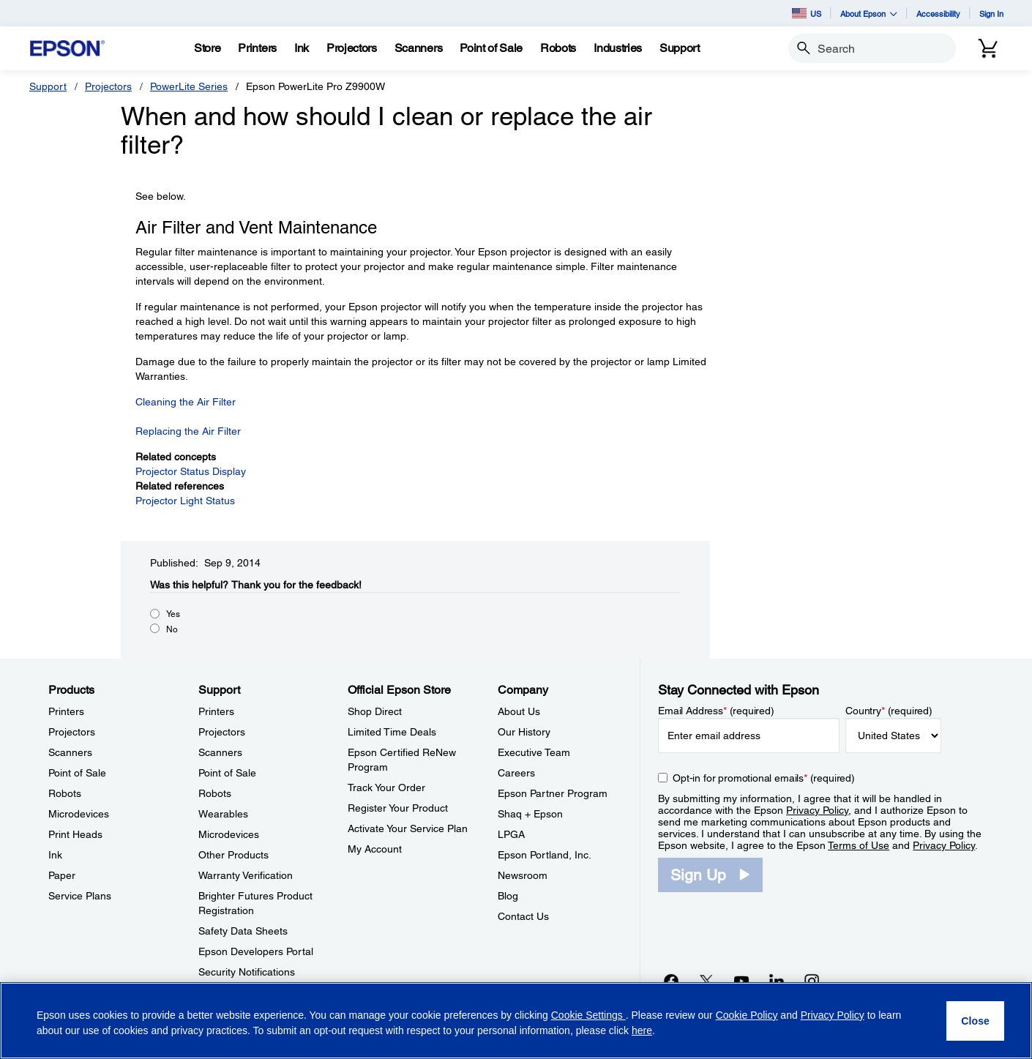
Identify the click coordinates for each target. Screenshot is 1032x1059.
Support (48, 86)
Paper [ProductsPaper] (61, 875)
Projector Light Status (185, 500)
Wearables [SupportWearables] (223, 814)
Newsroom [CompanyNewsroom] (522, 875)
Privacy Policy (817, 810)
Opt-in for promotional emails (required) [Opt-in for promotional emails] (764, 778)
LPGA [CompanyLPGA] (511, 834)
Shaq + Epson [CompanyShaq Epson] (530, 814)
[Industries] (618, 48)
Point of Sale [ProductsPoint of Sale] (77, 773)
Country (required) (888, 710)
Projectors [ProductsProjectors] (71, 732)
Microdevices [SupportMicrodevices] (228, 834)
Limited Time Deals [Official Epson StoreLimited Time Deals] (392, 732)
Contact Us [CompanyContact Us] (523, 916)
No (172, 629)
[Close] (975, 1021)
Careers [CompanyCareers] (516, 773)
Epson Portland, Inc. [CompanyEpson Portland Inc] (544, 855)
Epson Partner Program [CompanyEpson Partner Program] (552, 793)
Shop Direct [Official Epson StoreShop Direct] (375, 711)
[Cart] (988, 48)
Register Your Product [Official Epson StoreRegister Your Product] (398, 808)
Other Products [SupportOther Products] (233, 855)
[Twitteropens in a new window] (706, 981)
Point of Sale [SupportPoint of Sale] (227, 773)
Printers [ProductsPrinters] (66, 711)
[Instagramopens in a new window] (812, 981)
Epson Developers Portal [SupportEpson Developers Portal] (255, 951)
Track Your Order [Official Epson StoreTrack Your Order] (386, 787)
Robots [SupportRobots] (214, 793)
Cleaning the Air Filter (185, 402)
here (642, 1030)
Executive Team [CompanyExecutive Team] (534, 752)
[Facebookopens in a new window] (671, 981)
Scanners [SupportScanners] (220, 752)
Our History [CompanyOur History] (524, 732)
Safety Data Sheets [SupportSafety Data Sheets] (243, 931)
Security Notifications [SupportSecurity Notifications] (246, 972)
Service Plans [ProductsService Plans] (79, 896)
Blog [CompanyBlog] (508, 896)
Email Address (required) (716, 710)
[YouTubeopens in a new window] (741, 981)
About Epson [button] (868, 13)
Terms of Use (858, 845)
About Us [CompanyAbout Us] (519, 711)
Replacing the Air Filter (188, 431)
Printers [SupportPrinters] (216, 711)
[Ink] (301, 48)
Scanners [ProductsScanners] (70, 752)
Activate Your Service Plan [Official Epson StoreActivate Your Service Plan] (408, 828)
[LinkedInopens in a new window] (776, 981)
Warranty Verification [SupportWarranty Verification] (245, 875)
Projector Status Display (190, 471)
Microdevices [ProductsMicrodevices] (78, 814)
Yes (173, 614)
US (806, 13)
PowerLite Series (189, 86)
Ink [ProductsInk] (55, 855)
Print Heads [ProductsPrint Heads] (75, 834)
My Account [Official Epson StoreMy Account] (375, 849)
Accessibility (938, 13)
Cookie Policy (747, 1015)
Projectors (108, 86)
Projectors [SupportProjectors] (221, 732)
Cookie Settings (588, 1015)
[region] (516, 1020)
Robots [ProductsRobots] (64, 793)
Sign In (991, 13)
